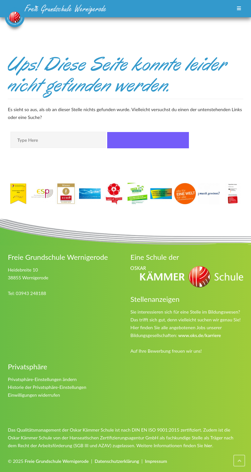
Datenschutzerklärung (116, 461)
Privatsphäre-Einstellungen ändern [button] (42, 379)
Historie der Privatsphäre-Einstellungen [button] (47, 387)
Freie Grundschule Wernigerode (57, 461)
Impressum (156, 461)
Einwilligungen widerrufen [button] (34, 395)
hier (208, 445)
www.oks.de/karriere (199, 335)
